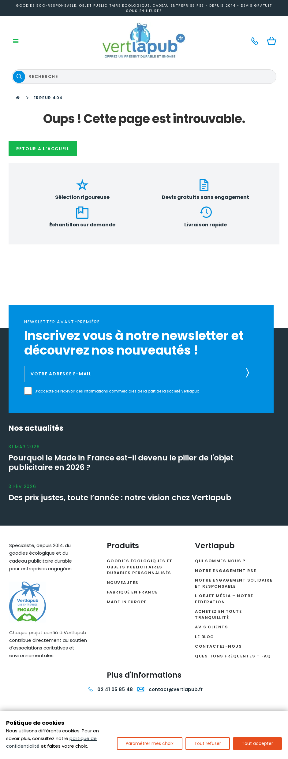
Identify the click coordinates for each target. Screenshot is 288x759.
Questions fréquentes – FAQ (233, 604)
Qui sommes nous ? (220, 509)
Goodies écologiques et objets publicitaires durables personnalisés (140, 515)
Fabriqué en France (132, 540)
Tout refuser (207, 743)
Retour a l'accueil (44, 113)
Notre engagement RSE (225, 518)
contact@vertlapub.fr (170, 637)
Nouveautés (123, 530)
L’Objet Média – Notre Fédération (224, 547)
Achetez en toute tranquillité (218, 562)
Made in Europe (127, 550)
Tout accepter (257, 743)
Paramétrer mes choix (150, 743)
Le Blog (204, 584)
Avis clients (211, 575)
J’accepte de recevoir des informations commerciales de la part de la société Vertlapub (121, 336)
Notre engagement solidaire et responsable (233, 531)
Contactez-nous (218, 594)
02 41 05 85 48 (110, 637)
